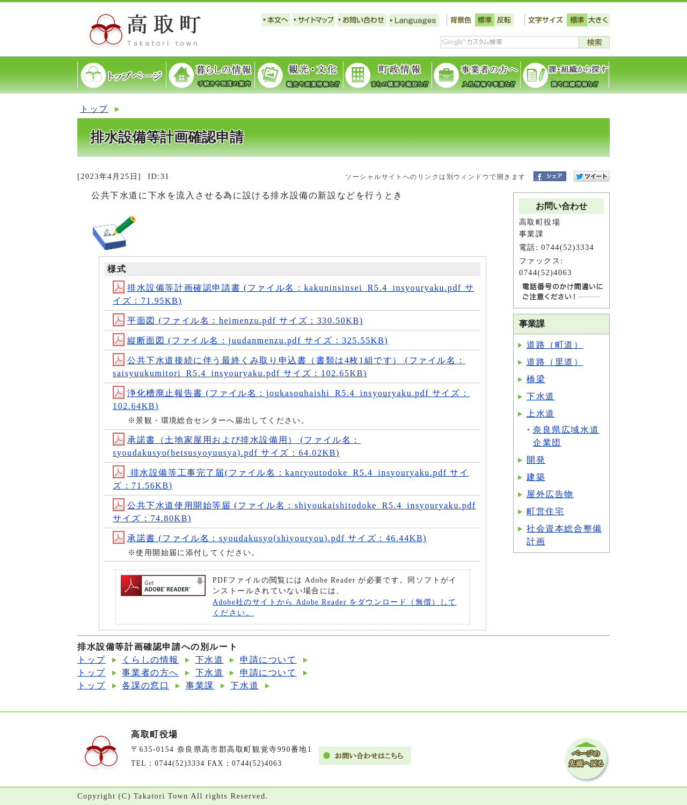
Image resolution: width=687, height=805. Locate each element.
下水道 (541, 396)
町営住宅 (545, 511)
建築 (536, 476)
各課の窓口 (145, 685)
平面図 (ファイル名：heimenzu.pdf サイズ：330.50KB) (238, 320)
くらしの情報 (150, 659)
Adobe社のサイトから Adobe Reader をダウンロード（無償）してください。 (334, 607)
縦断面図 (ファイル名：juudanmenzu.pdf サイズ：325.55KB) (250, 340)
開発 (536, 459)
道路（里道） (555, 361)
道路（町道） (555, 344)
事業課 (200, 685)
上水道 (541, 413)
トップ (94, 108)
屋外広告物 (550, 494)
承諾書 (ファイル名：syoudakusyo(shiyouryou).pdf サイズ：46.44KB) (270, 538)
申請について (268, 659)
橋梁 (536, 379)
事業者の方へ (150, 672)
